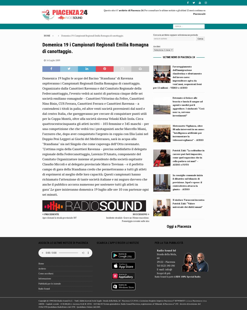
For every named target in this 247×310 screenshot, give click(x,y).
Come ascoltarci (45, 273)
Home (41, 263)
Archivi (156, 46)
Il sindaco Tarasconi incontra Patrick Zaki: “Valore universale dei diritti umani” (188, 203)
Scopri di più (163, 273)
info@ (168, 269)
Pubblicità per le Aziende (49, 283)
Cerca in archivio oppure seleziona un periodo (175, 34)
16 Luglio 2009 (53, 60)
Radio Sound (44, 288)
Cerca (200, 39)
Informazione (44, 278)
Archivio (42, 268)
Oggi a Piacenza (179, 226)
